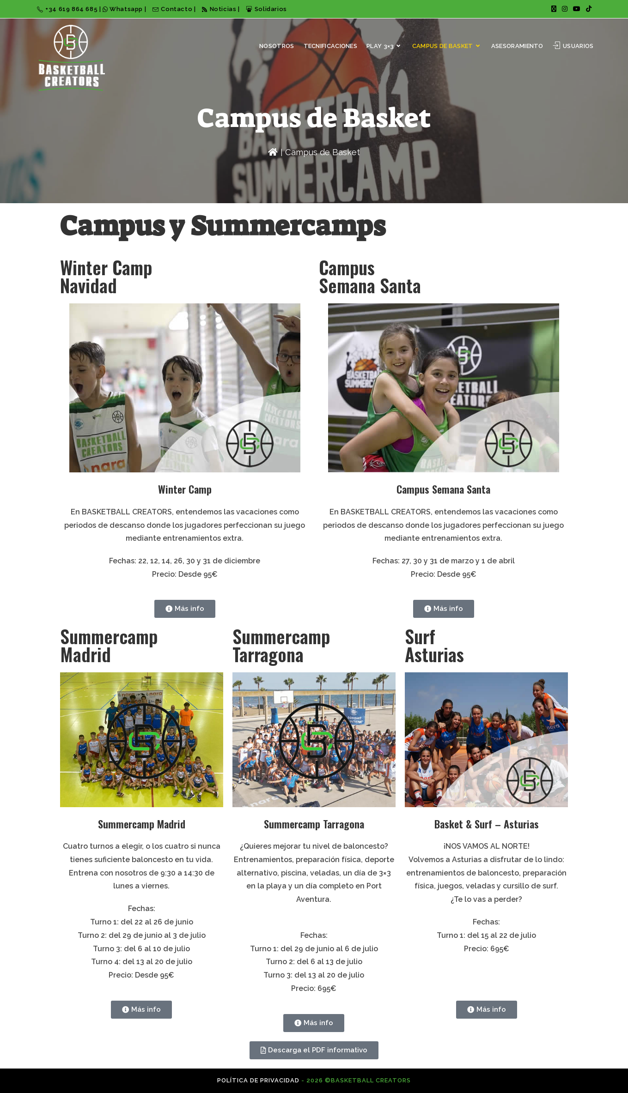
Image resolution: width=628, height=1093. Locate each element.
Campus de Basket (322, 152)
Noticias (219, 9)
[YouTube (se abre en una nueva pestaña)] (576, 9)
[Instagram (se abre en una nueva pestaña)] (564, 9)
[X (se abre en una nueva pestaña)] (554, 9)
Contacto (173, 9)
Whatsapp (124, 9)
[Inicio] (273, 152)
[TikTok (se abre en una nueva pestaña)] (587, 9)
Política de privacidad (258, 1080)
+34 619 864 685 (68, 9)
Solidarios (266, 9)
